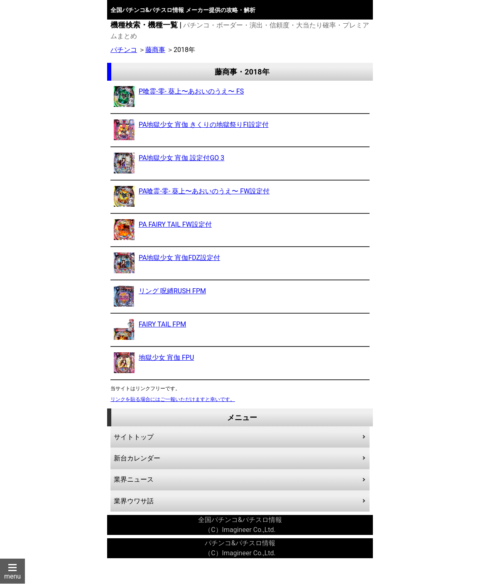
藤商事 (155, 50)
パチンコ (123, 50)
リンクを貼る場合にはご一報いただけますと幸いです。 (172, 399)
